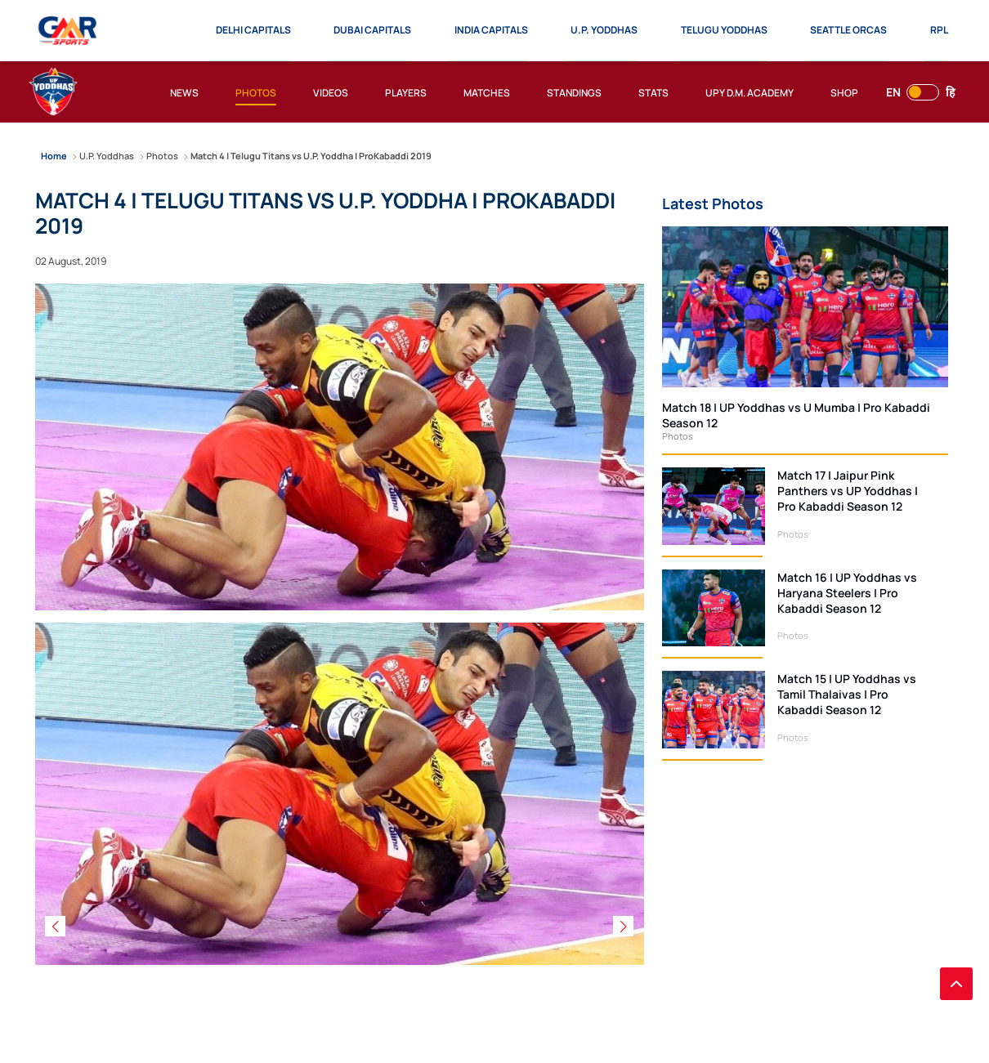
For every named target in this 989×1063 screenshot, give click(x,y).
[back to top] (956, 983)
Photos (677, 436)
